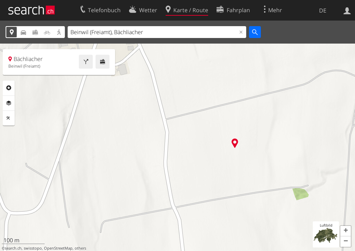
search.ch (13, 248)
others (80, 248)
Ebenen (9, 103)
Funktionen (9, 118)
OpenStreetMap (58, 248)
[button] (345, 231)
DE (322, 10)
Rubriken (9, 88)
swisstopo (33, 248)
